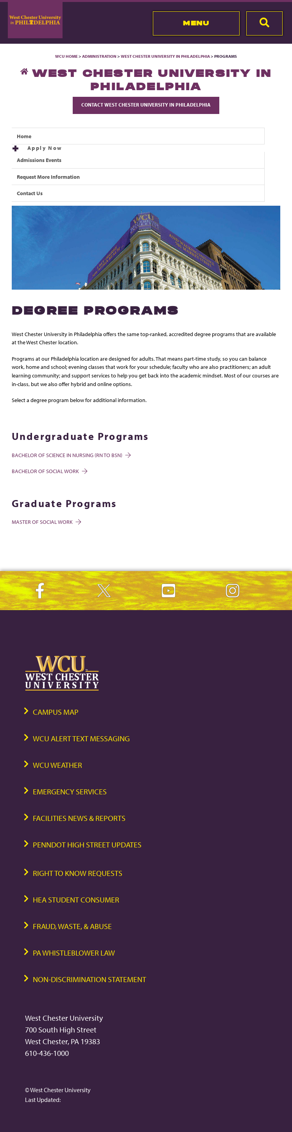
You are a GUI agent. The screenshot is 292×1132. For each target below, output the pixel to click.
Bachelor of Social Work (49, 471)
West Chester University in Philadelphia (165, 56)
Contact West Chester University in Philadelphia (146, 104)
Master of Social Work (46, 521)
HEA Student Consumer (76, 899)
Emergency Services (70, 791)
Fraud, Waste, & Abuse (72, 926)
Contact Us (30, 193)
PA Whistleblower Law (74, 953)
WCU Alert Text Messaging (81, 738)
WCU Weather (57, 765)
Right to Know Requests (77, 873)
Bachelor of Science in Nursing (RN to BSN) (71, 455)
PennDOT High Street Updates (87, 844)
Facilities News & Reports (79, 818)
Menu (196, 23)
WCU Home (66, 56)
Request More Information (48, 176)
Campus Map (56, 712)
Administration (99, 56)
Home (24, 136)
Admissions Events (39, 160)
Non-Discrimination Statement (89, 979)
